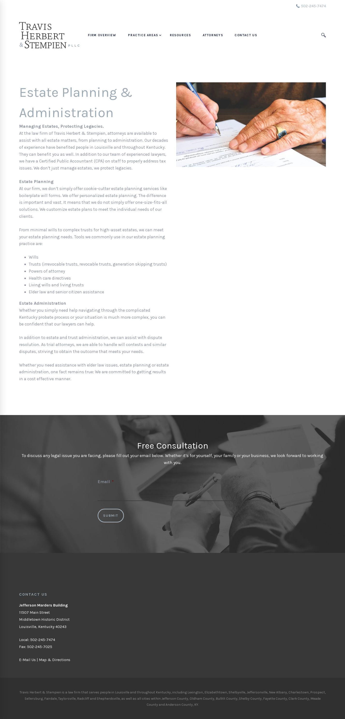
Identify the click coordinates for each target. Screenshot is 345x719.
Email (106, 481)
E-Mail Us (27, 659)
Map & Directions (54, 659)
